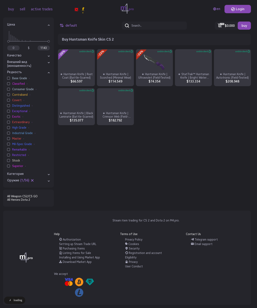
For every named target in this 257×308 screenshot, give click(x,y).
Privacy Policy (133, 239)
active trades (42, 9)
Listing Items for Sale (75, 253)
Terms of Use (129, 234)
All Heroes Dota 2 (18, 200)
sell (22, 9)
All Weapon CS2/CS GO (22, 196)
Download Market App (75, 262)
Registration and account (143, 253)
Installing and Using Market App (79, 257)
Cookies (132, 244)
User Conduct (134, 266)
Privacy (131, 262)
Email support (202, 244)
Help (57, 234)
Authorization (70, 239)
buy (11, 9)
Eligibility (131, 257)
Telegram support (204, 239)
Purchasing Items (72, 248)
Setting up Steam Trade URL (77, 244)
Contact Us (193, 234)
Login (237, 9)
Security (132, 248)
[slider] (8, 41)
